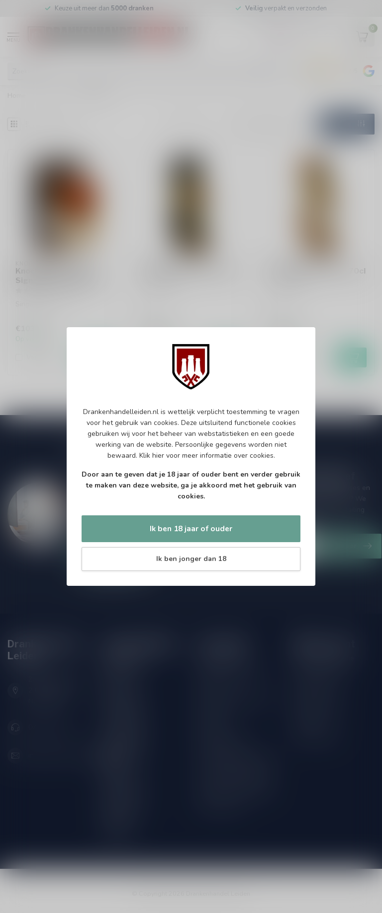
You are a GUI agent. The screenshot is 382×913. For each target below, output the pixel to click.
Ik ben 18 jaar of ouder (191, 528)
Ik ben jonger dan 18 (191, 558)
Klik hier (151, 455)
